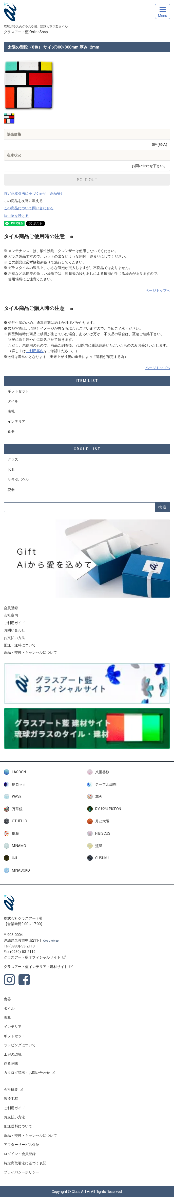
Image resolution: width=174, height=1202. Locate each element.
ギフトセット (18, 391)
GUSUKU (98, 858)
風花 (11, 833)
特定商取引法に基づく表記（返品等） (34, 193)
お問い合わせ (14, 630)
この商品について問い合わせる (28, 208)
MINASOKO (17, 870)
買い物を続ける (16, 216)
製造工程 (11, 1099)
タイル (13, 401)
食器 (11, 431)
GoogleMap (51, 940)
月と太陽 (98, 821)
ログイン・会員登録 (20, 1154)
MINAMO (15, 846)
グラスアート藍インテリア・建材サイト (36, 967)
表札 (11, 411)
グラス (13, 459)
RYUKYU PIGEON (104, 809)
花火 (94, 796)
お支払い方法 (14, 638)
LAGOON (15, 772)
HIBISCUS (98, 833)
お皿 (11, 469)
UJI (10, 858)
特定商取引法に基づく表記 (25, 1163)
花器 (11, 490)
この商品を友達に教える (23, 201)
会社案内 (11, 615)
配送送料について (18, 1126)
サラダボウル (18, 480)
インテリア (16, 421)
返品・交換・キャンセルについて (30, 652)
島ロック (15, 784)
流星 (94, 846)
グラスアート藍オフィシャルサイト (32, 957)
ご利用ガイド (14, 623)
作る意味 (11, 1063)
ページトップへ (157, 290)
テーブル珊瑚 (102, 784)
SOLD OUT (87, 179)
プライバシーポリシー (21, 1172)
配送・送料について (20, 645)
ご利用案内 (35, 351)
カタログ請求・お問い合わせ (27, 1073)
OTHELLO (15, 821)
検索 (162, 507)
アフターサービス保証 (21, 1145)
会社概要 (11, 1089)
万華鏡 (13, 809)
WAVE (13, 796)
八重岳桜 (98, 772)
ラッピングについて (20, 1045)
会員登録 (11, 608)
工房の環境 (13, 1054)
